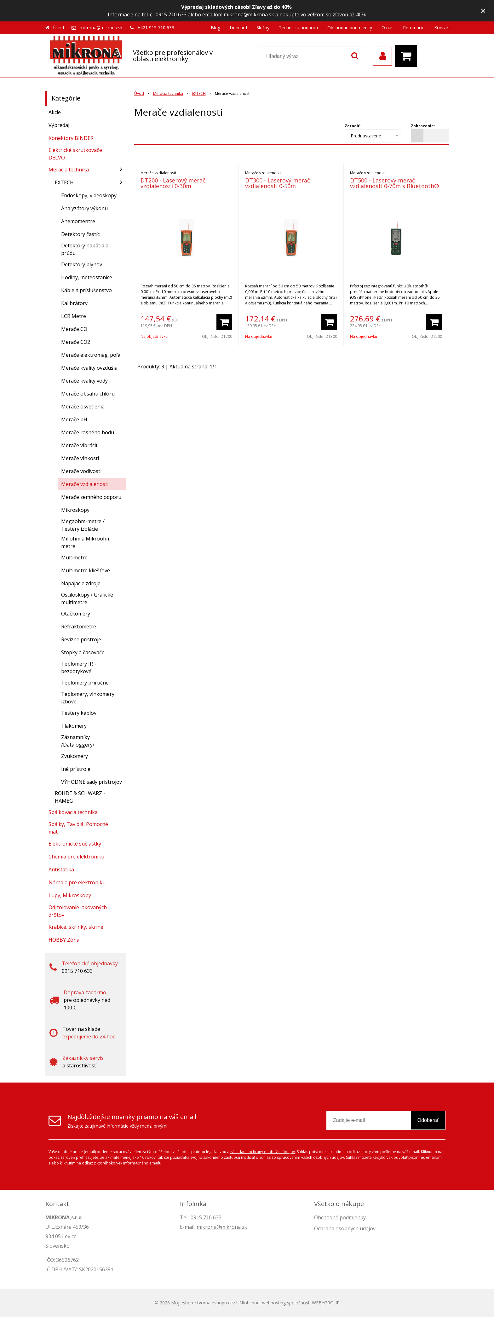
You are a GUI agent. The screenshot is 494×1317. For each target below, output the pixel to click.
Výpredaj (59, 125)
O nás (387, 28)
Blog (215, 28)
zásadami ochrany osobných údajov (262, 1151)
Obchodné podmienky (349, 28)
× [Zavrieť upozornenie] (483, 10)
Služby (262, 28)
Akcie (55, 112)
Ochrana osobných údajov (345, 1228)
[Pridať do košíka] (224, 322)
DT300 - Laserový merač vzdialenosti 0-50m (277, 183)
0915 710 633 (171, 14)
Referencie (414, 28)
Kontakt (442, 28)
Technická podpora (298, 28)
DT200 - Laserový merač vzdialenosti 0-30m (173, 183)
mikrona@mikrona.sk (249, 14)
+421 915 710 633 (155, 28)
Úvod (58, 28)
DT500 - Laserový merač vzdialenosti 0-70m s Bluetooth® (394, 183)
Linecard (238, 28)
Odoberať (428, 1120)
